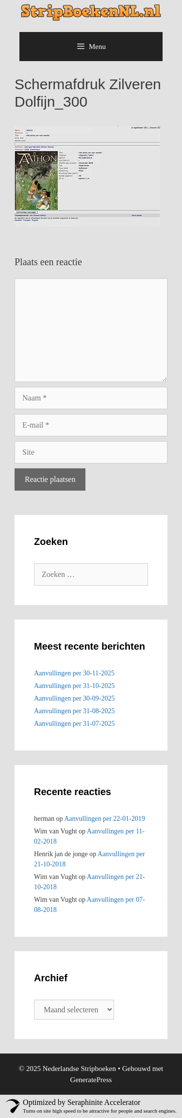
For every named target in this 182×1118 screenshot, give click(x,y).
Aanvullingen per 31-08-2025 (74, 711)
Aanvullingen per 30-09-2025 (74, 698)
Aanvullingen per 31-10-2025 (74, 685)
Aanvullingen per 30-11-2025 (74, 673)
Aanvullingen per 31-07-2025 (74, 723)
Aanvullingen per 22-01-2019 (104, 818)
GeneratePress (91, 1080)
